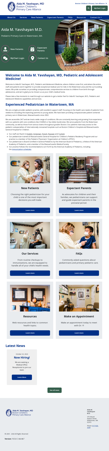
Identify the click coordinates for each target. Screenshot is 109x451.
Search (88, 8)
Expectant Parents (55, 17)
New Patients (37, 17)
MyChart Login (99, 8)
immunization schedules (21, 149)
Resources (81, 17)
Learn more (30, 210)
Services (23, 17)
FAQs (70, 17)
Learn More (21, 377)
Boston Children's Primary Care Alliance (90, 3)
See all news (54, 390)
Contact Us (95, 17)
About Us (11, 17)
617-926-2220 (92, 427)
